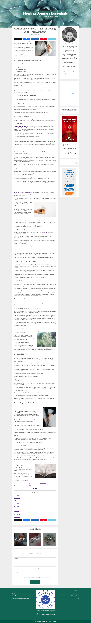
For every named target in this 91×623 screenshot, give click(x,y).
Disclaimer (77, 590)
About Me (27, 2)
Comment (35, 562)
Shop (78, 598)
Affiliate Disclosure (75, 595)
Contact (33, 2)
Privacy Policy (76, 593)
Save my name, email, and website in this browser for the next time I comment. (35, 577)
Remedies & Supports (55, 2)
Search (62, 161)
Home (20, 2)
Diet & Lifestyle (66, 2)
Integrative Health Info (42, 2)
